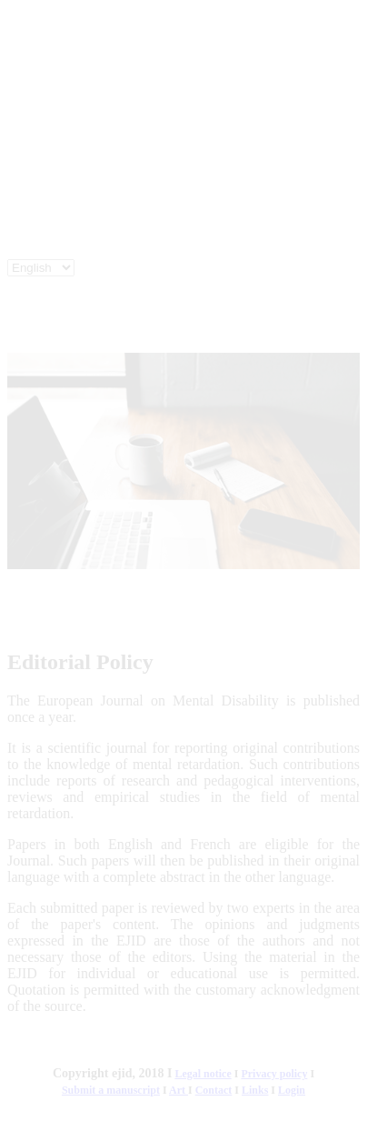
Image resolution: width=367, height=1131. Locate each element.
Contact (214, 1090)
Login (291, 1090)
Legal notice (202, 1073)
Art (177, 1090)
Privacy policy (274, 1073)
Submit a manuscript (111, 1090)
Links (255, 1090)
